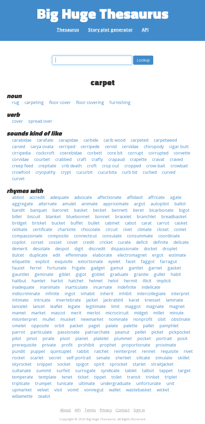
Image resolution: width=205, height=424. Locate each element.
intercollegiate (151, 293)
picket (157, 332)
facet (131, 261)
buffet (76, 223)
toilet (116, 377)
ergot (157, 255)
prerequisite (24, 345)
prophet (108, 345)
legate (74, 306)
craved (176, 159)
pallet (148, 326)
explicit (42, 261)
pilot (16, 338)
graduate (119, 274)
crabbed (63, 159)
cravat (158, 159)
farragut (168, 261)
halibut (19, 281)
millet (158, 313)
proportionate (135, 345)
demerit (19, 249)
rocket (18, 358)
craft (81, 159)
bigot (184, 210)
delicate (181, 242)
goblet (98, 274)
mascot (58, 313)
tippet (100, 377)
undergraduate (115, 383)
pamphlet (169, 326)
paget (94, 326)
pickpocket (179, 332)
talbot (148, 370)
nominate (118, 319)
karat (134, 300)
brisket (39, 223)
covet (72, 242)
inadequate (23, 287)
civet (127, 229)
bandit (18, 210)
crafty (97, 159)
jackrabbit (113, 300)
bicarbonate (161, 210)
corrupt (135, 153)
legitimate (96, 306)
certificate (42, 229)
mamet (19, 313)
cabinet (112, 223)
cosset (55, 242)
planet (81, 338)
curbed (150, 172)
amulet (69, 204)
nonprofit (142, 319)
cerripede (90, 146)
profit (67, 345)
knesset (152, 300)
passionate (68, 332)
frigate (78, 268)
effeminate (76, 255)
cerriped (67, 146)
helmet (96, 281)
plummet (123, 338)
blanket (53, 216)
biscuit (33, 216)
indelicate (150, 287)
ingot (70, 293)
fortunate (56, 268)
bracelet (123, 216)
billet (17, 216)
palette (130, 326)
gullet (159, 274)
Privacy (106, 410)
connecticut (85, 236)
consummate (140, 236)
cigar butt (179, 146)
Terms (90, 410)
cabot (130, 223)
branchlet (146, 216)
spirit (99, 364)
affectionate (109, 197)
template (47, 377)
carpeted (139, 140)
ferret (36, 268)
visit (58, 390)
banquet (38, 210)
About (65, 410)
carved (18, 146)
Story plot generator (110, 30)
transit (133, 377)
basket (81, 210)
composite (58, 236)
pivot (65, 338)
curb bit (129, 172)
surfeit (63, 370)
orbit (59, 326)
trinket (152, 377)
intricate (42, 300)
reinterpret (125, 351)
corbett (94, 153)
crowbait (179, 166)
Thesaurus (68, 30)
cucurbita (107, 172)
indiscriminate (26, 293)
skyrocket (21, 364)
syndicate (110, 370)
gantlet (136, 268)
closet (163, 229)
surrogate (85, 370)
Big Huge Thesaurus (102, 13)
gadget (98, 268)
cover (17, 121)
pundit (18, 351)
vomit (73, 390)
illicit (147, 281)
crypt (66, 172)
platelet (101, 338)
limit (115, 306)
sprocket (118, 364)
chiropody (154, 146)
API (145, 30)
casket (181, 223)
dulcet (18, 255)
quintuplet (60, 351)
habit (176, 274)
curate (124, 242)
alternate (47, 204)
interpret (180, 293)
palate (111, 326)
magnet (177, 306)
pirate (48, 338)
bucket (58, 223)
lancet (39, 306)
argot (139, 204)
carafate (45, 140)
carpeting (34, 102)
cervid (111, 146)
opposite (40, 326)
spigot (82, 364)
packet (76, 326)
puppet (37, 351)
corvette (182, 153)
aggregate (22, 204)
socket (63, 364)
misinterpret (24, 319)
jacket (92, 300)
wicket (163, 390)
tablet (131, 370)
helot (113, 281)
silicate (143, 358)
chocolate (90, 229)
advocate (83, 197)
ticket (83, 377)
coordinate (169, 236)
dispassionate (125, 249)
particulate (41, 332)
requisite (169, 351)
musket (67, 319)
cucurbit (84, 172)
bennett (120, 210)
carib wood (114, 140)
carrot (163, 223)
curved (168, 172)
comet (180, 229)
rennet (148, 351)
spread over (40, 121)
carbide (91, 140)
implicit (164, 281)
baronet (60, 210)
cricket (106, 242)
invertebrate (68, 300)
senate (103, 358)
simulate (163, 358)
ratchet (101, 351)
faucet (18, 268)
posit (182, 338)
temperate (22, 377)
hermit (130, 281)
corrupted (158, 153)
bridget (19, 223)
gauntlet (20, 274)
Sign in (139, 410)
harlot (57, 281)
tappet (166, 370)
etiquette (21, 261)
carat (146, 223)
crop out (110, 166)
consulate (112, 236)
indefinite (126, 287)
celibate (19, 229)
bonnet (102, 216)
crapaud (116, 159)
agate (176, 197)
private (49, 345)
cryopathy (46, 172)
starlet (139, 364)
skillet (184, 358)
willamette (22, 396)
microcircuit (117, 313)
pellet (140, 332)
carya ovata (41, 146)
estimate (177, 255)
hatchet (76, 281)
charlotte (67, 229)
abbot (18, 197)
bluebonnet (78, 216)
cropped (132, 166)
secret (55, 358)
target (184, 370)
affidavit (135, 197)
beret (138, 210)
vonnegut (94, 390)
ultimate (86, 383)
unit (170, 383)
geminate (43, 274)
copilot (19, 242)
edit (56, 255)
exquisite (64, 261)
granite (141, 274)
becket (99, 210)
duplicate (38, 255)
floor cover (60, 102)
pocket (144, 338)
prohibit (86, 345)
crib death (72, 166)
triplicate (21, 383)
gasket (174, 268)
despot (62, 249)
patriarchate (97, 332)
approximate (116, 204)
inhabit (88, 293)
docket (150, 249)
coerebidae (71, 153)
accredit (37, 197)
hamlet (38, 281)
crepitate (47, 166)
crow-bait (155, 166)
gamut (116, 268)
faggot (148, 261)
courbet (42, 159)
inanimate (50, 287)
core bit (115, 153)
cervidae (130, 146)
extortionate (90, 261)
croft (92, 166)
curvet (18, 179)
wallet (115, 390)
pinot (31, 338)
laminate (174, 300)
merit (76, 313)
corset (37, 242)
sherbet (123, 358)
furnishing (120, 102)
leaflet (56, 306)
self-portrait (78, 358)
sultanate (21, 370)
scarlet (37, 358)
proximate (166, 345)
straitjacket (162, 364)
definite (160, 242)
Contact (123, 410)
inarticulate (76, 287)
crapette (138, 159)
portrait (164, 338)
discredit (97, 249)
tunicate (65, 383)
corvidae (20, 159)
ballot (180, 204)
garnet (155, 268)
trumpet (43, 383)
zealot (44, 396)
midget (141, 313)
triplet (171, 377)
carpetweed (165, 140)
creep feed (22, 166)
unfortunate (148, 383)
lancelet (19, 306)
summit (43, 370)
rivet (188, 351)
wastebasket (138, 390)
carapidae (68, 140)
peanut (122, 332)
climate (144, 229)
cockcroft (45, 153)
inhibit (125, 293)
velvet (43, 390)
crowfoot (21, 172)
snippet (44, 364)
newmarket (92, 319)
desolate (41, 249)
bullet (94, 223)
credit (88, 242)
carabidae (21, 140)
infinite (52, 293)
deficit (142, 242)
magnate (155, 306)
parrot (18, 332)
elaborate (102, 255)
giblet (64, 274)
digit (78, 249)
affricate (156, 197)
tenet (67, 377)
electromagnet (132, 255)
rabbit (83, 351)
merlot (93, 313)
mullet (48, 319)
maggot (133, 306)
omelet (19, 326)
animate (89, 204)
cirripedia (21, 153)
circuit (112, 229)
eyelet (114, 261)
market (38, 313)
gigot (81, 274)
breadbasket (174, 216)
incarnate (102, 287)
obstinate (180, 319)
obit (162, 319)
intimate (20, 300)
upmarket (22, 390)
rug (15, 102)
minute (176, 313)
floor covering (90, 102)
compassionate (27, 236)
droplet (170, 249)
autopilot (160, 204)
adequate (59, 197)
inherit (106, 293)
